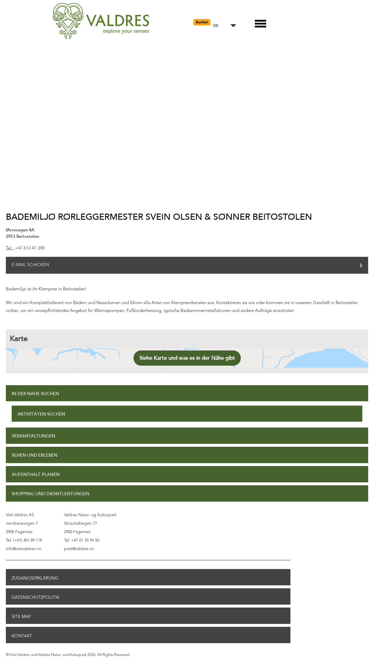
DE (216, 26)
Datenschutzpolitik (35, 597)
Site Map (21, 616)
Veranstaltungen (33, 436)
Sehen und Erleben (34, 455)
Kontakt (22, 635)
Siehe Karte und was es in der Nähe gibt (187, 358)
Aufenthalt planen (36, 474)
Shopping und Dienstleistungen (50, 494)
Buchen (202, 22)
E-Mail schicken (30, 265)
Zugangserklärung (35, 578)
